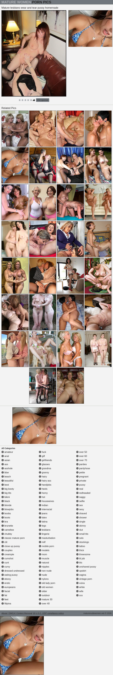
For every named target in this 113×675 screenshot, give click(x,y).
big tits (6, 493)
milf (42, 542)
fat (4, 595)
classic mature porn (13, 538)
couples (7, 550)
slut (79, 530)
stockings (82, 542)
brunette (7, 525)
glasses (44, 464)
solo (80, 538)
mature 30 (45, 599)
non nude (45, 571)
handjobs (45, 485)
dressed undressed (12, 571)
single (80, 521)
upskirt (81, 571)
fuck (42, 452)
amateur (7, 452)
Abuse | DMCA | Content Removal (16, 613)
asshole (7, 468)
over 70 (81, 460)
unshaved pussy (86, 566)
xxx (79, 595)
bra (4, 521)
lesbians (44, 530)
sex (79, 505)
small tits (82, 534)
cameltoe (7, 530)
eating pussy (9, 575)
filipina (6, 603)
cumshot (7, 558)
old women (46, 587)
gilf (42, 456)
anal (5, 456)
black (5, 501)
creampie (7, 554)
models (44, 550)
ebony (6, 579)
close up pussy (10, 546)
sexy (80, 509)
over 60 (81, 456)
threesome (83, 554)
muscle (44, 558)
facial (5, 591)
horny (43, 493)
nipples (44, 566)
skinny (81, 525)
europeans (8, 587)
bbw (5, 472)
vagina (81, 575)
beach (6, 476)
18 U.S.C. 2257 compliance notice (48, 613)
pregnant (82, 476)
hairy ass (45, 480)
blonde (6, 505)
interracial (45, 509)
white (80, 587)
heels (43, 489)
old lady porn (47, 583)
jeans (43, 513)
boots (5, 517)
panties (81, 464)
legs (42, 525)
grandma (45, 468)
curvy (5, 566)
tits (79, 562)
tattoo (80, 546)
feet (4, 599)
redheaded (83, 493)
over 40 (44, 603)
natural (44, 562)
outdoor (44, 595)
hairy (43, 476)
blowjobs (7, 509)
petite (80, 472)
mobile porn (46, 546)
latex (43, 517)
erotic (5, 583)
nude (43, 575)
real (79, 489)
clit (4, 542)
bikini (5, 497)
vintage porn (84, 579)
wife (79, 591)
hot (42, 497)
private (81, 480)
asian (5, 460)
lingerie (44, 534)
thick (80, 550)
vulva (80, 583)
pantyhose (83, 468)
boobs (6, 513)
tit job (80, 558)
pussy (80, 485)
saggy (80, 497)
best (5, 485)
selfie (80, 501)
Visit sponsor (42, 100)
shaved (81, 513)
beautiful (7, 480)
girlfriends (45, 460)
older (43, 591)
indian (43, 505)
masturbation (47, 538)
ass (4, 464)
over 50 (81, 452)
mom (43, 554)
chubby (6, 534)
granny (44, 472)
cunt (5, 562)
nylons (44, 579)
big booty (7, 489)
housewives (46, 501)
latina (43, 521)
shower (81, 517)
